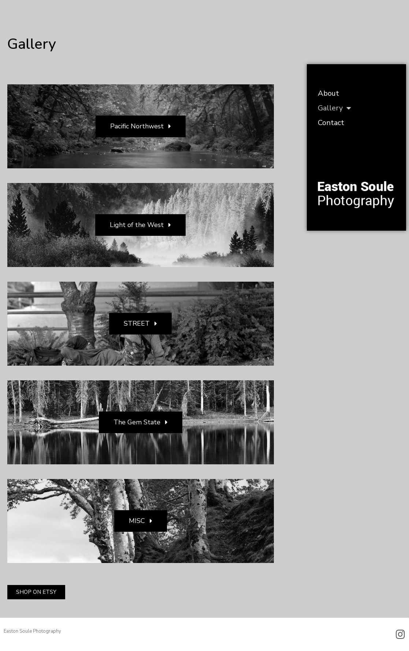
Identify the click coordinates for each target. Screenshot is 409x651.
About (328, 93)
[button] (141, 126)
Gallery (334, 108)
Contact (331, 123)
